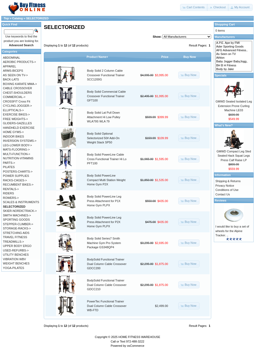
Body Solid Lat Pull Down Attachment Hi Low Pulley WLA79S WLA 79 (103, 117)
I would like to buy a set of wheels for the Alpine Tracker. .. (232, 231)
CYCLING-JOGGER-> (17, 105)
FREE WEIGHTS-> (15, 119)
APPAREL (9, 66)
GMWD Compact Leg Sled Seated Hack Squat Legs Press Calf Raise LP (233, 156)
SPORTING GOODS (16, 219)
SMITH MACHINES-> (17, 215)
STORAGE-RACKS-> (17, 228)
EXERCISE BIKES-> (16, 114)
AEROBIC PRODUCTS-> (19, 61)
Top (6, 18)
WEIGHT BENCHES (16, 263)
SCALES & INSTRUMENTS (21, 202)
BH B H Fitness (234, 65)
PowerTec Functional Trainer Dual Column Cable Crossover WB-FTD (107, 306)
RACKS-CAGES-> (15, 180)
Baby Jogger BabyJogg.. (234, 61)
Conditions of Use (227, 189)
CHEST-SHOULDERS (17, 92)
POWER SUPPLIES (16, 175)
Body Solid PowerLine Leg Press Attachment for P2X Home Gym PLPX (104, 222)
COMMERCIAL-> (14, 97)
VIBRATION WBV (14, 259)
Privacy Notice (224, 185)
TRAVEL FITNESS (15, 237)
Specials (221, 75)
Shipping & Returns (228, 181)
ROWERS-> (11, 197)
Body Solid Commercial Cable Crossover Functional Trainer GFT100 (106, 96)
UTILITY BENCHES (16, 254)
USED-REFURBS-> (16, 250)
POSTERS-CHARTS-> (17, 171)
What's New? (224, 125)
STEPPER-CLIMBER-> (18, 224)
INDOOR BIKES (13, 136)
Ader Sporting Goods (234, 47)
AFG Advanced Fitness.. (234, 50)
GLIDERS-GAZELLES (17, 123)
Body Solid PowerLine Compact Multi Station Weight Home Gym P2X (106, 180)
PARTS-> (9, 162)
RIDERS (8, 193)
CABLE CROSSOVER (17, 88)
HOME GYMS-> (13, 132)
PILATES (9, 167)
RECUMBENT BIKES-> (18, 184)
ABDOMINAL (11, 57)
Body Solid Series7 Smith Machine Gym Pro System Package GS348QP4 (104, 243)
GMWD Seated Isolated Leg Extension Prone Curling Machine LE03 (234, 106)
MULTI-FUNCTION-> (16, 154)
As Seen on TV (234, 54)
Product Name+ (97, 56)
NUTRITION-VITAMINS (18, 158)
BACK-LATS (11, 79)
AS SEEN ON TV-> (15, 75)
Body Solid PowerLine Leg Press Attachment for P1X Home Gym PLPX (104, 201)
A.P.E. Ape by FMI (234, 43)
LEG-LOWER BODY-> (17, 145)
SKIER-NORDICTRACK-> (20, 210)
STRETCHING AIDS (16, 232)
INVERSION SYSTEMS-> (19, 140)
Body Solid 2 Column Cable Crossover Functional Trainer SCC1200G (106, 75)
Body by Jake (234, 69)
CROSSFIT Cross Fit (16, 101)
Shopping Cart (225, 24)
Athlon (234, 58)
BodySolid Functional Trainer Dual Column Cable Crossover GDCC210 (107, 285)
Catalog (17, 18)
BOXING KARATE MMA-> (20, 83)
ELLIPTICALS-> (13, 110)
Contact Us (222, 194)
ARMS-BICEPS (13, 70)
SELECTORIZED (37, 18)
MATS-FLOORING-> (16, 149)
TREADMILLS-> (13, 241)
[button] (194, 7)
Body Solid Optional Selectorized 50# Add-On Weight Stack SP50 (103, 138)
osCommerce (135, 345)
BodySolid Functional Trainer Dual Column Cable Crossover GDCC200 (107, 264)
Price (164, 56)
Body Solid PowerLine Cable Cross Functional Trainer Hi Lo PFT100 (107, 159)
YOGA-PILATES (13, 267)
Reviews (220, 200)
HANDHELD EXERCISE (19, 127)
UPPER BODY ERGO (17, 245)
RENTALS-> (11, 189)
